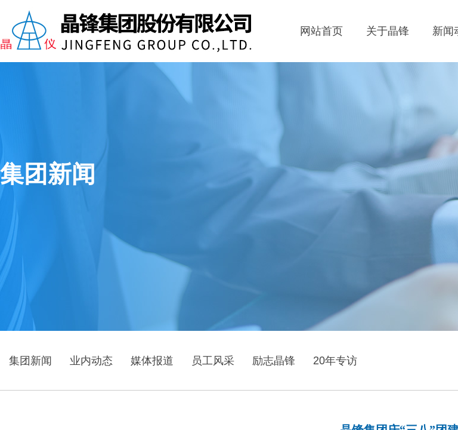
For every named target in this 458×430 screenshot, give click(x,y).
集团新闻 (30, 361)
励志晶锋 (273, 361)
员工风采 (212, 361)
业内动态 (91, 361)
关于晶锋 (387, 31)
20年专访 (335, 361)
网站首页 (321, 31)
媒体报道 (152, 361)
